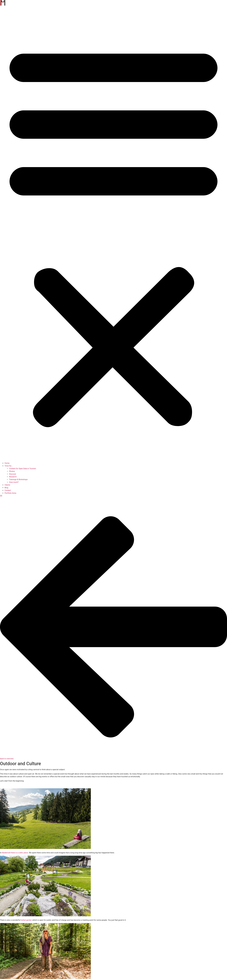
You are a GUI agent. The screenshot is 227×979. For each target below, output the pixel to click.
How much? (14, 482)
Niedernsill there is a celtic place (15, 853)
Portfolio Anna (10, 493)
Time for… (8, 466)
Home (7, 463)
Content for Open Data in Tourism (22, 468)
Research (13, 477)
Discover (12, 474)
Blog (6, 488)
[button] (113, 234)
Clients (7, 485)
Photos (12, 471)
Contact (8, 490)
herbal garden (26, 920)
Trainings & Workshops (18, 479)
